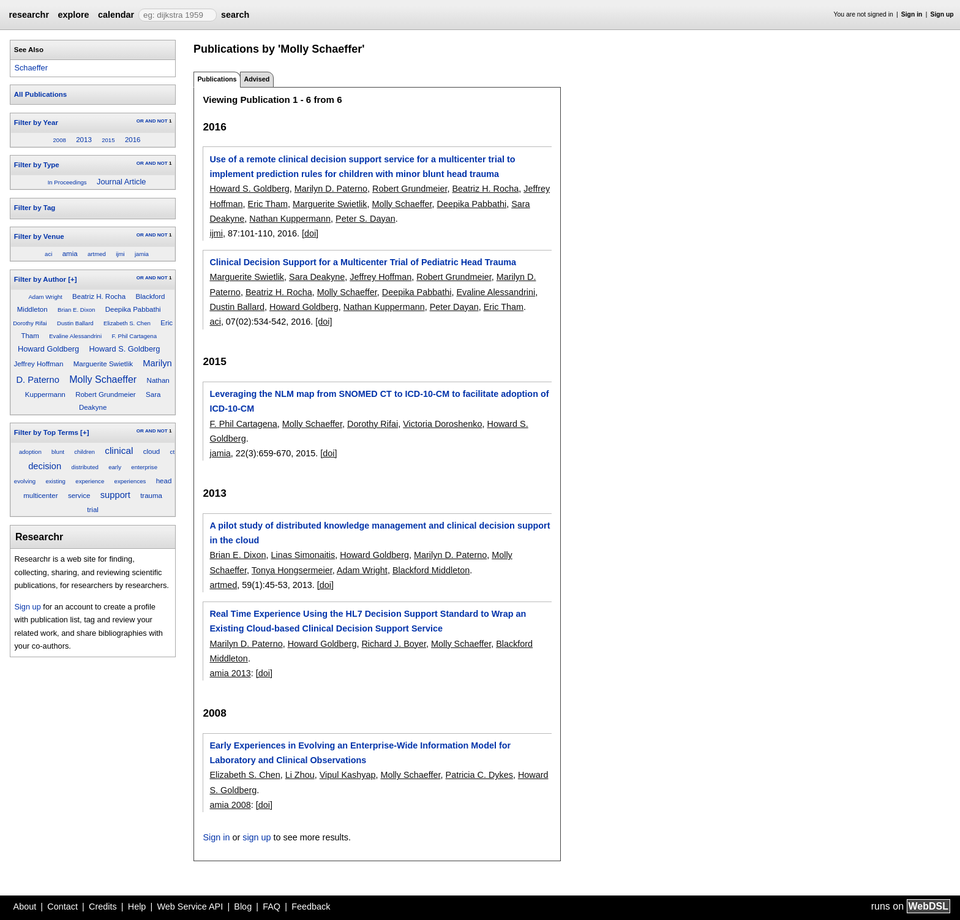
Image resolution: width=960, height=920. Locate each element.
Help (137, 906)
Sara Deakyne (317, 277)
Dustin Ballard (75, 323)
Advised (256, 79)
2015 (108, 140)
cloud (151, 451)
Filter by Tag (35, 207)
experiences (130, 481)
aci (48, 254)
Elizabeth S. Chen (127, 323)
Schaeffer (31, 67)
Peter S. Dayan (366, 219)
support (115, 495)
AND (150, 121)
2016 (133, 139)
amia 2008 (229, 805)
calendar (116, 15)
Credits (103, 906)
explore (73, 15)
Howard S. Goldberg (124, 348)
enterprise (144, 467)
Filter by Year (36, 122)
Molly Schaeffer (103, 379)
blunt (57, 451)
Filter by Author (40, 279)
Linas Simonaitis (303, 555)
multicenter (40, 495)
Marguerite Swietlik (103, 364)
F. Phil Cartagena (134, 336)
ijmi (120, 254)
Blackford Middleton (431, 570)
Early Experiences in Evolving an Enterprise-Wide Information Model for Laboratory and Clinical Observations (360, 753)
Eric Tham (268, 204)
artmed (97, 254)
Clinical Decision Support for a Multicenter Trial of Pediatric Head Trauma (362, 262)
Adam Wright (45, 296)
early (114, 467)
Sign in (912, 14)
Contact (62, 906)
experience (89, 481)
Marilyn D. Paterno (330, 189)
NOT (162, 121)
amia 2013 (229, 673)
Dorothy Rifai (30, 323)
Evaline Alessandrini (75, 336)
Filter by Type (36, 164)
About (25, 906)
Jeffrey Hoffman (38, 364)
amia (70, 253)
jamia (142, 254)
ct (172, 451)
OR (140, 121)
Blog (243, 906)
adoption (30, 451)
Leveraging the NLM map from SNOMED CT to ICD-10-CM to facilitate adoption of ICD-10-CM (379, 401)
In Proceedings (67, 182)
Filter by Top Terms (46, 432)
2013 (84, 139)
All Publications (40, 94)
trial (93, 509)
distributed (85, 467)
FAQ (271, 906)
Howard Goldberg (48, 348)
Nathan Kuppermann (290, 219)
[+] (72, 279)
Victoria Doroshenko (442, 424)
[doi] (310, 233)
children (84, 451)
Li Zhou (300, 775)
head (164, 481)
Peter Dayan (454, 307)
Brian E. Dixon (76, 309)
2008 (59, 140)
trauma (151, 495)
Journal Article (121, 181)
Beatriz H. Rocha (99, 296)
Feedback (310, 906)
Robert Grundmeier (105, 394)
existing (55, 481)
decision (44, 466)
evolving (25, 481)
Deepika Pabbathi (133, 309)
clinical (119, 450)
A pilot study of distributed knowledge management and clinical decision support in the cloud (379, 533)
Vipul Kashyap (348, 775)
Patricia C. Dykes (479, 775)
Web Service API (190, 906)
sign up (256, 837)
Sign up (942, 14)
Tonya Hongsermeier (292, 570)
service (79, 495)
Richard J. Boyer (393, 644)
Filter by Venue (39, 236)
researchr (29, 15)
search (235, 15)
